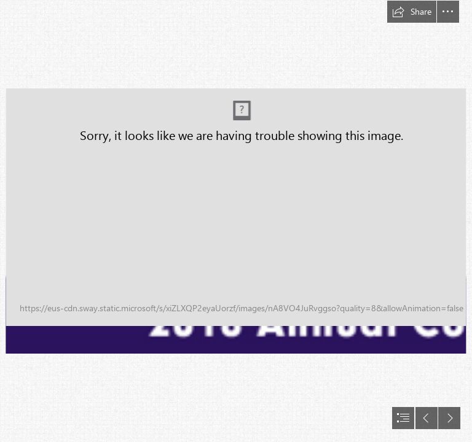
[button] (411, 12)
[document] (236, 221)
